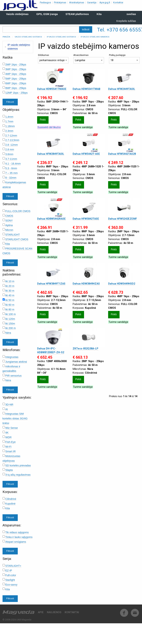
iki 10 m (9, 281)
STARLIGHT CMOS (16, 239)
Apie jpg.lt (104, 2)
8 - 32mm (10, 177)
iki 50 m (9, 300)
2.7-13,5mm (12, 140)
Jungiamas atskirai (16, 361)
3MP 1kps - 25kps (15, 69)
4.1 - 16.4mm (13, 163)
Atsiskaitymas (76, 2)
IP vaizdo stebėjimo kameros (95, 37)
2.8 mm (9, 149)
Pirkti (43, 119)
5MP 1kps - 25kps (15, 78)
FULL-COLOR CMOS (17, 211)
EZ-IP (8, 570)
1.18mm (10, 126)
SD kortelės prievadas (18, 465)
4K (7, 432)
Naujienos (54, 612)
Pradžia (6, 37)
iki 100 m (10, 314)
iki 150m (10, 323)
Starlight (10, 579)
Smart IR (10, 451)
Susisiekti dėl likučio (49, 127)
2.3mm (9, 130)
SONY (9, 220)
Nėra (8, 332)
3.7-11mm (11, 158)
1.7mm (9, 121)
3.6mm (9, 154)
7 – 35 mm (11, 173)
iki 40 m (9, 295)
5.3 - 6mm (11, 168)
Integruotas (11, 357)
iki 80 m (9, 309)
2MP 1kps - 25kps (15, 64)
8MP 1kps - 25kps (15, 88)
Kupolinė (10, 503)
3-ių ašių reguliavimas (18, 474)
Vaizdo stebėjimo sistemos (28, 37)
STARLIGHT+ (13, 565)
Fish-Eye (10, 442)
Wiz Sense (11, 427)
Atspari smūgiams (15, 541)
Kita (7, 243)
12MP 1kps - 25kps (16, 92)
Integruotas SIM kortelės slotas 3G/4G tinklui (15, 418)
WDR (8, 437)
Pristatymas (60, 2)
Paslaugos (45, 2)
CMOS (9, 215)
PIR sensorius (13, 375)
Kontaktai (118, 2)
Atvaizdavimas (88, 59)
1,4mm (9, 116)
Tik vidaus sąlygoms (17, 532)
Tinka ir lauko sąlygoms (19, 537)
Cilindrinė (10, 498)
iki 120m (10, 318)
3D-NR (9, 404)
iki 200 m (10, 328)
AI (6, 409)
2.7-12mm (11, 135)
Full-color (10, 575)
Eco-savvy (11, 584)
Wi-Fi (8, 446)
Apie (41, 612)
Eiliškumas (53, 59)
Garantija (91, 2)
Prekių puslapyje (124, 59)
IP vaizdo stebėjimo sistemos (61, 37)
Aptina (9, 225)
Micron (9, 229)
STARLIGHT (12, 234)
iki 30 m (9, 290)
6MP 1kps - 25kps (15, 83)
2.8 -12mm (11, 144)
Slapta (9, 470)
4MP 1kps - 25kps (15, 73)
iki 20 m (9, 286)
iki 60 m (9, 304)
